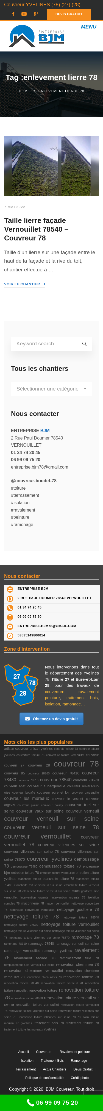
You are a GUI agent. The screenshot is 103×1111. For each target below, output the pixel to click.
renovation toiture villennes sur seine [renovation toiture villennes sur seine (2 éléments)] (33, 1010)
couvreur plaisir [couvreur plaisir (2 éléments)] (28, 805)
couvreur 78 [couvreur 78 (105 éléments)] (76, 763)
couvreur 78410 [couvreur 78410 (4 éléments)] (65, 773)
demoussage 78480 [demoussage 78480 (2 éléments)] (24, 866)
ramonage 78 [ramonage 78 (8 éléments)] (85, 937)
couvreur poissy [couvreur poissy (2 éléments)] (52, 805)
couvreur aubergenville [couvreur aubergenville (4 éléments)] (46, 786)
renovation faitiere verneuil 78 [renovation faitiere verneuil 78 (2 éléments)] (62, 983)
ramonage (71, 704)
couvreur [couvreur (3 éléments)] (92, 755)
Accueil (23, 1052)
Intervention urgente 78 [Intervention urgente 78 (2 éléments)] (68, 897)
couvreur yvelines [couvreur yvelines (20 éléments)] (49, 859)
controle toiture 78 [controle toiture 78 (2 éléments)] (66, 748)
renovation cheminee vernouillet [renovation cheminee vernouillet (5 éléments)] (33, 970)
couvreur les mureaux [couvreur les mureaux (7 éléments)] (26, 798)
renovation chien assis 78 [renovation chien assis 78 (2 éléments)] (44, 977)
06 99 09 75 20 (29, 617)
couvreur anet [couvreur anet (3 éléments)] (14, 786)
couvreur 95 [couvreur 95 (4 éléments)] (14, 773)
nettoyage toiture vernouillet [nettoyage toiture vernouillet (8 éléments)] (70, 924)
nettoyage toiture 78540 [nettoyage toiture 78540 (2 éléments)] (81, 917)
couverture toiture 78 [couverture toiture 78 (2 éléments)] (30, 755)
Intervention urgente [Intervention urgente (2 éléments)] (34, 897)
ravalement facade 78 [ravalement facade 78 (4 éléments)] (34, 958)
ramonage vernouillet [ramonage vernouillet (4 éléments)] (22, 951)
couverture (55, 691)
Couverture (44, 1052)
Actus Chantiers (54, 1069)
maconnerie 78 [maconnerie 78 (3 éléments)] (32, 903)
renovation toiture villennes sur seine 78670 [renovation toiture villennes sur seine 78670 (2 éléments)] (50, 1017)
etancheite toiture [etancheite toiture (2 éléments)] (29, 878)
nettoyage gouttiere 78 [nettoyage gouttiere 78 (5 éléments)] (78, 909)
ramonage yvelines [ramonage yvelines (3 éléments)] (57, 951)
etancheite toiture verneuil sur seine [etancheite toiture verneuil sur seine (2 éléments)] (38, 885)
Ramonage (79, 1061)
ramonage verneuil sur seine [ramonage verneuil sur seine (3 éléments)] (77, 944)
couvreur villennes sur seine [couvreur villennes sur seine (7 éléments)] (68, 844)
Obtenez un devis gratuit (51, 719)
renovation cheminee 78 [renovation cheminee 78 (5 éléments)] (77, 964)
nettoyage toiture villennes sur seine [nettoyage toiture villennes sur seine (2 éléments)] (27, 930)
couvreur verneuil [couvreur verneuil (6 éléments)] (82, 811)
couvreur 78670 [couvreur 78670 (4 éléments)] (86, 780)
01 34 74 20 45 (29, 607)
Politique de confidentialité (44, 1078)
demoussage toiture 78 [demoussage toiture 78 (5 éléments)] (60, 866)
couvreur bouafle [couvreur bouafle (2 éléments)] (23, 792)
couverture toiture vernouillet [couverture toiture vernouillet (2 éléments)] (65, 755)
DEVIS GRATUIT (68, 14)
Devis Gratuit (82, 1069)
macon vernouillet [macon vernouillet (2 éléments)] (57, 903)
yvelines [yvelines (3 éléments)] (50, 1029)
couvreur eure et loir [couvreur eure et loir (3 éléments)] (53, 792)
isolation (52, 704)
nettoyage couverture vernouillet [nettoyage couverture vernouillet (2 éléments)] (32, 909)
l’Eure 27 (60, 679)
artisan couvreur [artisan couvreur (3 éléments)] (16, 749)
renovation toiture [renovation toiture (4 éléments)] (43, 990)
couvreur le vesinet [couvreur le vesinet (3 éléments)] (67, 799)
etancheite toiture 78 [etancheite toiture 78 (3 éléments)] (58, 879)
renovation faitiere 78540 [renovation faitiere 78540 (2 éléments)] (21, 983)
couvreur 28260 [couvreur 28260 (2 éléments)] (39, 773)
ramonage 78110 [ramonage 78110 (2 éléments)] (15, 943)
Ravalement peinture (75, 1052)
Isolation (27, 1061)
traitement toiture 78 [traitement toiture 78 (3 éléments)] (82, 1023)
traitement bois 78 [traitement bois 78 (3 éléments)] (49, 1023)
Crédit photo (80, 1078)
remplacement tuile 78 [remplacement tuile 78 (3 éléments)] (79, 958)
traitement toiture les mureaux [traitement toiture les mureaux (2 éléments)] (23, 1029)
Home (24, 91)
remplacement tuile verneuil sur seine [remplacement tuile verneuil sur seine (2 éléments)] (29, 964)
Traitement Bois (52, 1061)
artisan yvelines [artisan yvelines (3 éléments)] (41, 749)
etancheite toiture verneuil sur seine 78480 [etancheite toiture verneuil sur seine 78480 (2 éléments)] (51, 891)
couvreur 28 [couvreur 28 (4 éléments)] (39, 765)
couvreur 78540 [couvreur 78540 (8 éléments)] (56, 779)
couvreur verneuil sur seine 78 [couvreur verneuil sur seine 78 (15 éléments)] (51, 827)
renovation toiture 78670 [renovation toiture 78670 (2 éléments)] (27, 998)
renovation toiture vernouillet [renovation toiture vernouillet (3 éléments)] (37, 1005)
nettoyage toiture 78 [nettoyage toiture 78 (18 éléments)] (31, 917)
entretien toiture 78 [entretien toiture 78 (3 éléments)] (25, 873)
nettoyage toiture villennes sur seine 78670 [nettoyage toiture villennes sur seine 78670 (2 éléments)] (39, 937)
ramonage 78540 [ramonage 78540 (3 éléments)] (41, 944)
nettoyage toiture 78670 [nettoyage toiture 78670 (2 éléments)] (21, 924)
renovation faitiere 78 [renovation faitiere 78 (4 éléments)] (81, 977)
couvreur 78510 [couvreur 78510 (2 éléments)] (28, 780)
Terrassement (26, 1069)
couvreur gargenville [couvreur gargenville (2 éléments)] (85, 792)
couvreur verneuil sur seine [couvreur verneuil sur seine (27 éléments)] (51, 818)
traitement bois (82, 697)
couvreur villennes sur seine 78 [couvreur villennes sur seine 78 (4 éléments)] (31, 851)
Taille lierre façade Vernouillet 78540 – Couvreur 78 (36, 229)
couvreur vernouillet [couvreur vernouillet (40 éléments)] (37, 836)
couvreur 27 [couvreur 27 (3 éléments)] (14, 765)
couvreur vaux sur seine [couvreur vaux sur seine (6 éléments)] (40, 811)
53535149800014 (31, 635)
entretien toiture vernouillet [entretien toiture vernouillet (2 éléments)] (57, 872)
